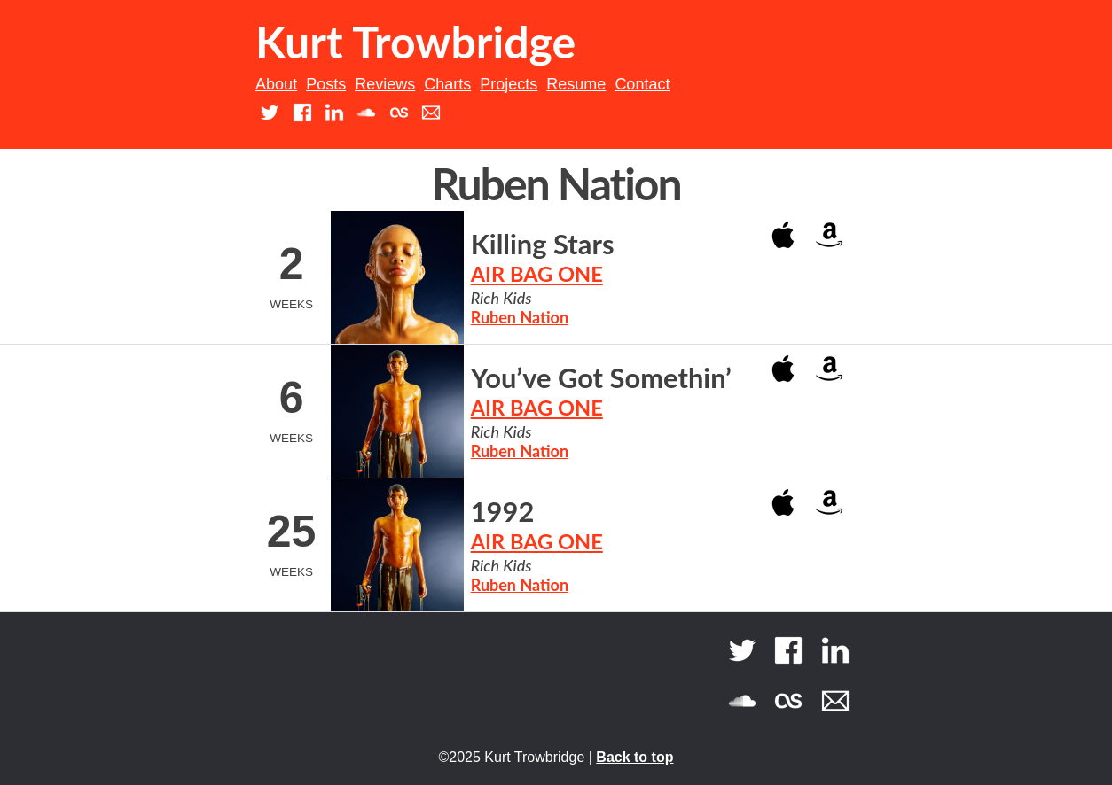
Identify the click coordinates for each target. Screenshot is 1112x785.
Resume (576, 84)
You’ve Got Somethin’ (601, 377)
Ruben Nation (519, 317)
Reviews (385, 84)
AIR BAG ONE (537, 273)
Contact (642, 84)
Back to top (634, 757)
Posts (326, 84)
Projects (508, 84)
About (276, 84)
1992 (503, 511)
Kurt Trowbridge (415, 41)
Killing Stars (543, 244)
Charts (447, 84)
